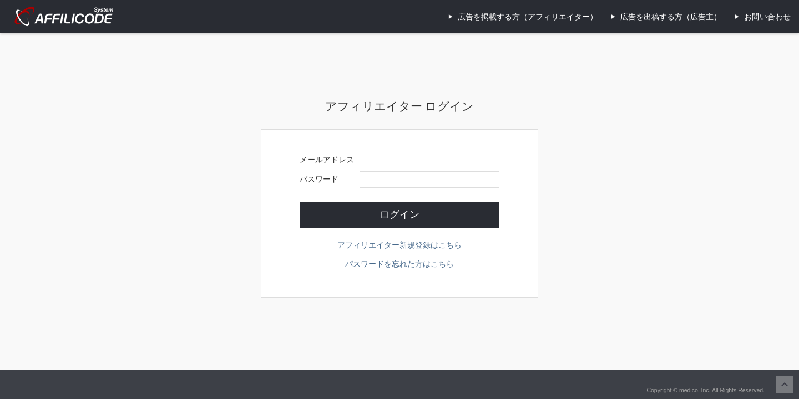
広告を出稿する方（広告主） (670, 16)
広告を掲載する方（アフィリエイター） (528, 16)
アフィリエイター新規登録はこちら (399, 245)
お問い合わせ (767, 16)
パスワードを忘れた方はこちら (399, 263)
